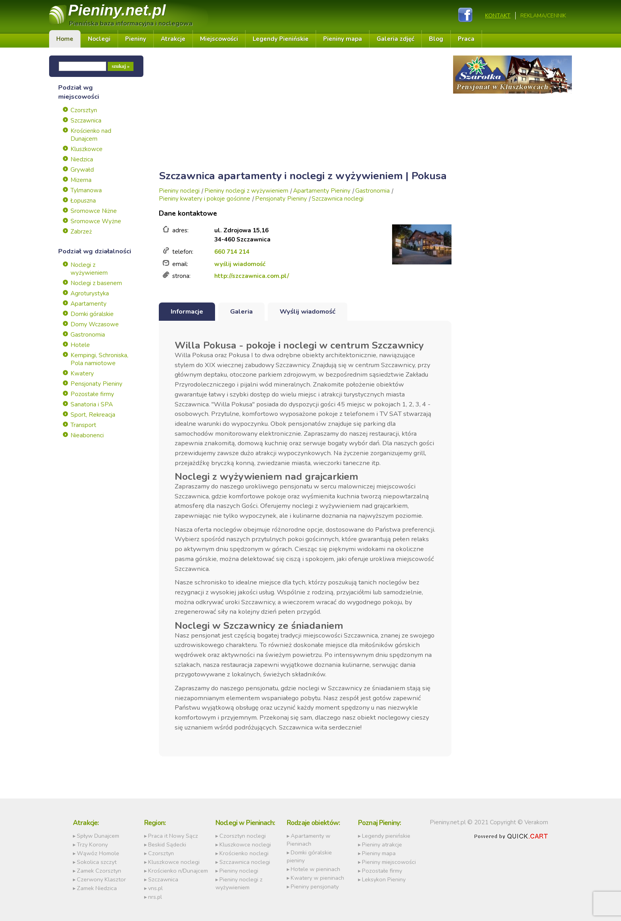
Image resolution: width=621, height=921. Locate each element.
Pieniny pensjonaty (315, 886)
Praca (466, 39)
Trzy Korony (92, 844)
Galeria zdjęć (395, 39)
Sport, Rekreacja (92, 415)
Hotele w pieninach (315, 869)
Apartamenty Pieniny (322, 191)
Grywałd (82, 170)
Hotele (80, 345)
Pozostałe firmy (92, 394)
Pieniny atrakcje (382, 844)
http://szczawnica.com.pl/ (251, 276)
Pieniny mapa (342, 39)
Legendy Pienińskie (281, 39)
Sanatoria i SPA (91, 405)
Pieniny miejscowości (389, 862)
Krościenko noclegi (244, 853)
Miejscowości (219, 39)
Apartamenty (88, 304)
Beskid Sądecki (167, 844)
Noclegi (99, 39)
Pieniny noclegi (179, 191)
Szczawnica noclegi (338, 199)
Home (64, 39)
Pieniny (117, 10)
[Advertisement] (305, 111)
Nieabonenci (87, 436)
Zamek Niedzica (97, 888)
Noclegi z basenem (96, 283)
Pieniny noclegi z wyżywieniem (246, 191)
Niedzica (81, 160)
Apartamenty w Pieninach (308, 840)
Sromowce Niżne (93, 211)
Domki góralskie (92, 314)
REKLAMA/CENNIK (543, 15)
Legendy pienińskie (386, 836)
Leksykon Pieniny (384, 879)
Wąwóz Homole (98, 853)
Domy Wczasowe (94, 325)
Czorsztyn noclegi (242, 836)
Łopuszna (83, 201)
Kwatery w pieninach (317, 878)
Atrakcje (173, 39)
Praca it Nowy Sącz (173, 836)
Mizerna (80, 180)
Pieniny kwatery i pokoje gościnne (204, 199)
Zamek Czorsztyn (99, 871)
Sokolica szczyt (96, 862)
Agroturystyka (89, 294)
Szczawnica (85, 121)
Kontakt (498, 15)
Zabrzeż (81, 232)
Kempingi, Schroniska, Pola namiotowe (99, 360)
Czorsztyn (83, 111)
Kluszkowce (86, 149)
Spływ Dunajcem (98, 836)
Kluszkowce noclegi (174, 862)
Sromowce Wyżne (95, 222)
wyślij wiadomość (239, 264)
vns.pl (155, 888)
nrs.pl (155, 897)
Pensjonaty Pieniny (96, 384)
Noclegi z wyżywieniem (89, 269)
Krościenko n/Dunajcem (178, 871)
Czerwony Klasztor (101, 879)
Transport (83, 425)
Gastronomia (87, 335)
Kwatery (82, 374)
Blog (436, 39)
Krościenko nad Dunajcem (90, 135)
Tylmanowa (86, 191)
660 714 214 (232, 252)
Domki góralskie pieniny (309, 856)
